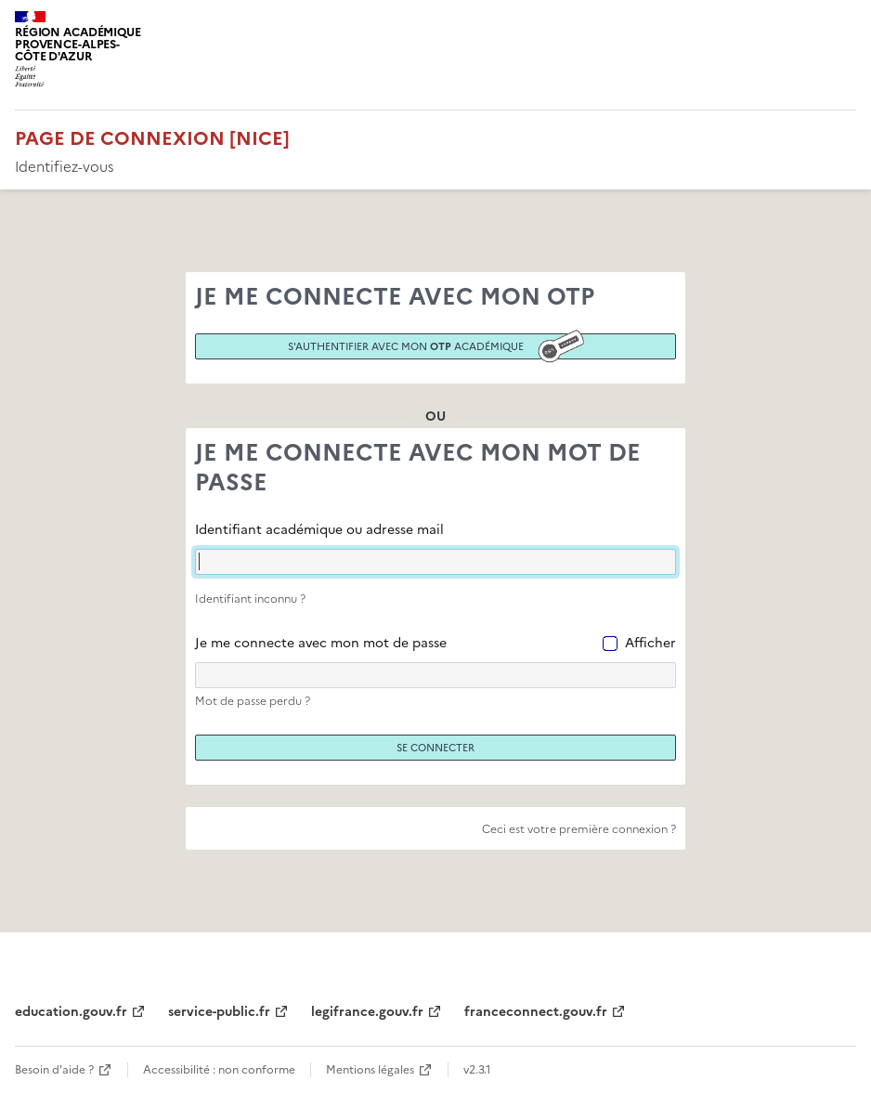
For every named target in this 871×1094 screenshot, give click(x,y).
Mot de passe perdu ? (252, 701)
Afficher (650, 643)
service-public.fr (219, 1012)
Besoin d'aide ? (54, 1069)
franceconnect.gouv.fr (535, 1012)
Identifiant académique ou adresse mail (319, 530)
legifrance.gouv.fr (367, 1012)
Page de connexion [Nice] (152, 138)
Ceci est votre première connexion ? (579, 829)
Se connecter (435, 747)
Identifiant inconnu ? (250, 599)
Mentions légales (370, 1069)
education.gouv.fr (71, 1012)
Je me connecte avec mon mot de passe (321, 643)
